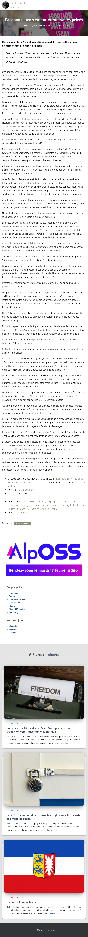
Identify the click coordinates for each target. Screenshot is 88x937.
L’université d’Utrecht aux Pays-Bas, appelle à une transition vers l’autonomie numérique (38, 729)
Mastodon (13, 626)
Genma (12, 596)
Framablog (13, 593)
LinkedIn (12, 633)
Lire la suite (63, 743)
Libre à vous (14, 603)
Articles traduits (22, 523)
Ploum (12, 606)
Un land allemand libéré (21, 902)
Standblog (13, 612)
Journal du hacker (17, 599)
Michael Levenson (25, 489)
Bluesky (12, 629)
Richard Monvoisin (17, 609)
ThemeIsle (53, 930)
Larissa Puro (22, 512)
